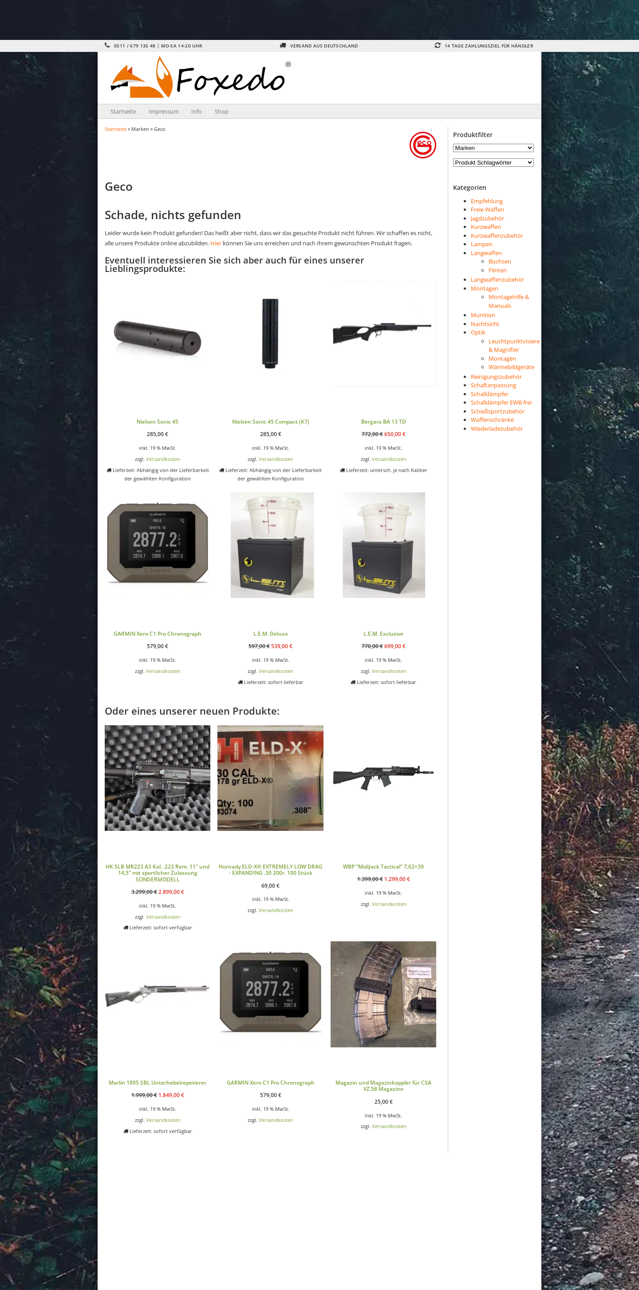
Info (196, 111)
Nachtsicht (485, 324)
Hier (215, 243)
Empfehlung (487, 201)
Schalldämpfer (490, 394)
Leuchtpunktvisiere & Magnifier (514, 345)
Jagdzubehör (487, 218)
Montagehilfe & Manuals (509, 301)
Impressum (164, 111)
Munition (483, 315)
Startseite (123, 111)
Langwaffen (486, 253)
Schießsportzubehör (498, 411)
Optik (478, 332)
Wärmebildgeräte (511, 367)
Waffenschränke (492, 420)
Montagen (484, 288)
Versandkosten (163, 459)
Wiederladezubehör (497, 429)
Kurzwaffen (486, 227)
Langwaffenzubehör (497, 279)
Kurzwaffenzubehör (497, 236)
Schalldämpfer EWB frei (501, 402)
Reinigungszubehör (496, 377)
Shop (222, 111)
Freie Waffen (487, 209)
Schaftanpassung (493, 385)
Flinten (498, 270)
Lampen (482, 244)
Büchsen (500, 261)
